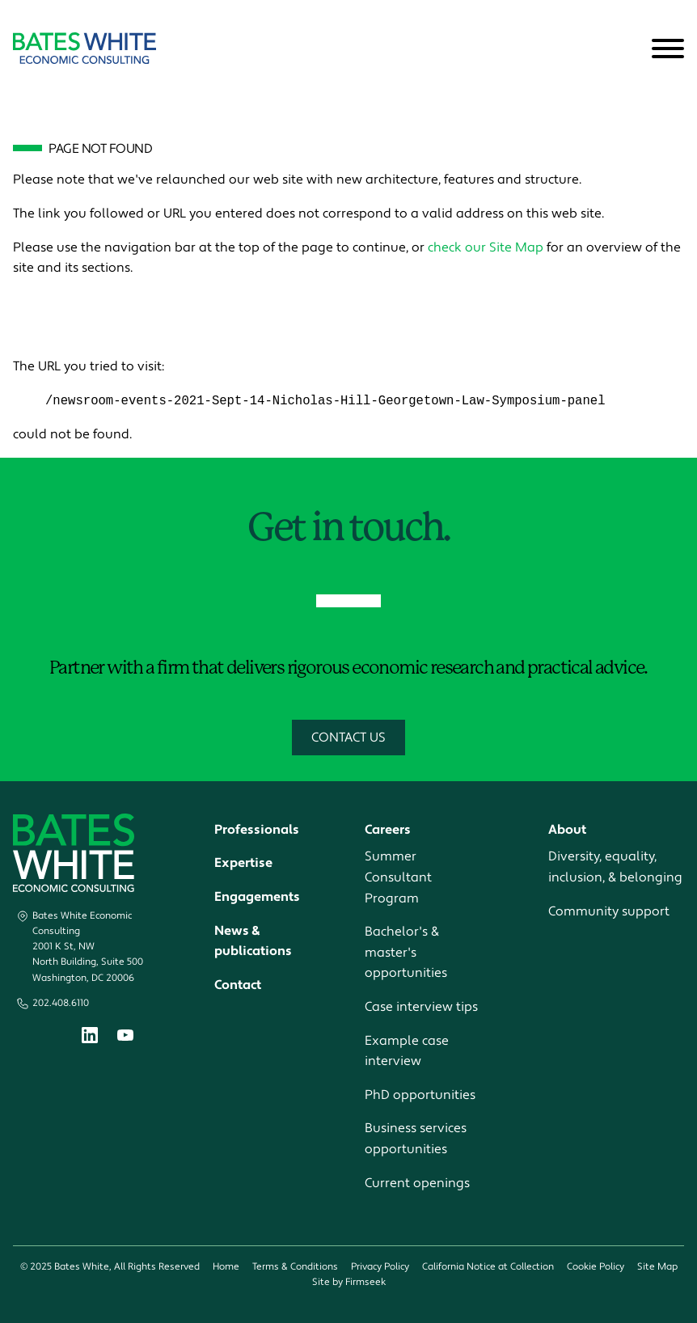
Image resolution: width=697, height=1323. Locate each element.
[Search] (628, 49)
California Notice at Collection (488, 1268)
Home (226, 1268)
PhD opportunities (420, 1095)
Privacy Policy (380, 1268)
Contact (237, 985)
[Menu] (667, 49)
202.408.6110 (60, 1003)
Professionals (256, 830)
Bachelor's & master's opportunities (406, 953)
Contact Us (348, 737)
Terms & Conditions (295, 1268)
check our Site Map (485, 247)
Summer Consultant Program (398, 878)
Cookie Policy (595, 1268)
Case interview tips (421, 1008)
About (567, 830)
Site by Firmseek (349, 1283)
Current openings (417, 1183)
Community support (609, 911)
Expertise (243, 864)
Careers (388, 830)
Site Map (657, 1268)
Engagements (257, 898)
